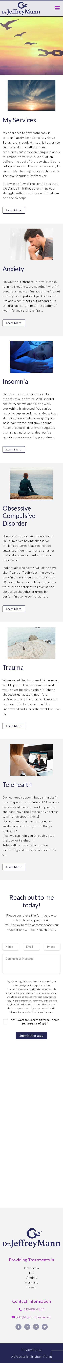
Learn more (13, 210)
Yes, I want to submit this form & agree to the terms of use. (35, 1021)
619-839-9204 (34, 1309)
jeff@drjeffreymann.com (33, 1317)
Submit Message (31, 1035)
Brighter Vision (41, 1356)
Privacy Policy (31, 1349)
